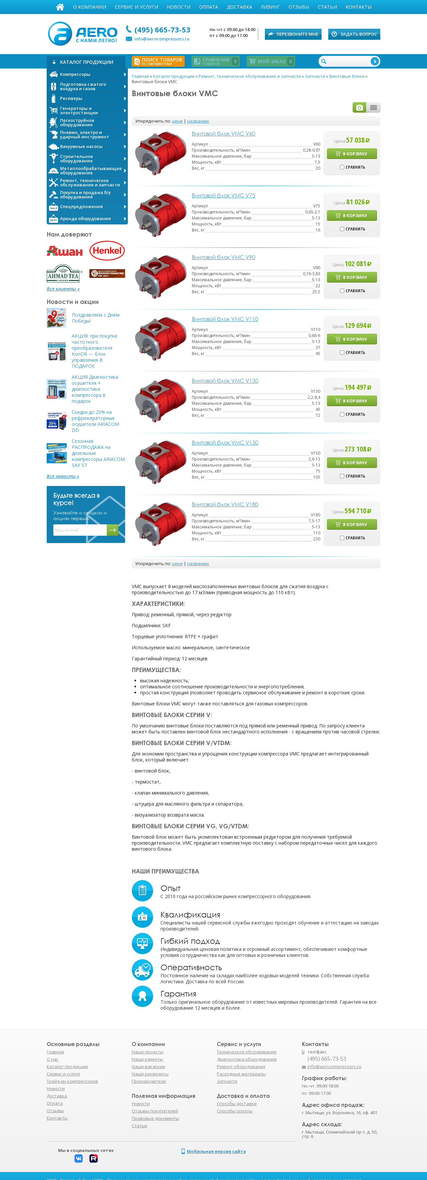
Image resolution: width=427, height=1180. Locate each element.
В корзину (355, 154)
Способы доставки (237, 1104)
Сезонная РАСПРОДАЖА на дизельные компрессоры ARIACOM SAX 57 (98, 453)
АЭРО (84, 32)
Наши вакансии (148, 1066)
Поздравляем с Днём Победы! (95, 318)
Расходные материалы (241, 1074)
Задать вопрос (358, 34)
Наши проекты (147, 1052)
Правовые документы (155, 1118)
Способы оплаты (235, 1111)
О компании (89, 7)
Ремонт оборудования (241, 1066)
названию (198, 121)
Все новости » (63, 476)
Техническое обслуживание (247, 1052)
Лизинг (270, 7)
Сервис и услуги (136, 7)
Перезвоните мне (297, 34)
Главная (60, 7)
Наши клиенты (147, 1059)
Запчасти (227, 1081)
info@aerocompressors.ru (161, 39)
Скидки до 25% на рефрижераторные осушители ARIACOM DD (95, 421)
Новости (178, 7)
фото (360, 107)
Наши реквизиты (150, 1074)
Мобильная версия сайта (216, 1151)
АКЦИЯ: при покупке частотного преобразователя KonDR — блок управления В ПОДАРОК (94, 351)
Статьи (327, 7)
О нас (52, 1059)
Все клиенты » (63, 289)
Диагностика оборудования (247, 1059)
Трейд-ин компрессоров (72, 1081)
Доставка (239, 7)
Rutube (93, 1158)
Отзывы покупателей (155, 1111)
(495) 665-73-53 (162, 29)
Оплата (208, 7)
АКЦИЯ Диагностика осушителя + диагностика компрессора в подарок (95, 389)
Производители (149, 1081)
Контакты (359, 7)
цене (177, 121)
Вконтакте (78, 1158)
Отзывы (299, 7)
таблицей (373, 107)
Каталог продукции (67, 1066)
